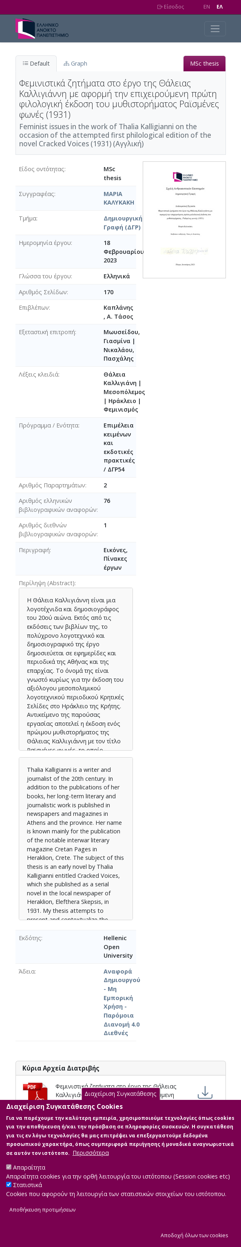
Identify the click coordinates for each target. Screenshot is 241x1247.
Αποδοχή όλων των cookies (194, 1237)
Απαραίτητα (29, 1169)
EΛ (220, 6)
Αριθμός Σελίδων (43, 292)
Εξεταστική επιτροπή (47, 332)
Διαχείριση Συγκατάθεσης (120, 1095)
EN (206, 6)
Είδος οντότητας (41, 169)
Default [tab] (36, 63)
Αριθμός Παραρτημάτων (52, 485)
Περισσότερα (91, 1155)
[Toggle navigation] (215, 28)
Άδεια (27, 971)
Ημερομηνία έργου (45, 243)
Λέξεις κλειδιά (38, 374)
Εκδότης (30, 938)
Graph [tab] (75, 63)
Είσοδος (170, 6)
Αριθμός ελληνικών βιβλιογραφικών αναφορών (58, 505)
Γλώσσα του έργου (45, 276)
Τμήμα (27, 218)
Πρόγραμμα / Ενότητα (48, 425)
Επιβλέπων (34, 307)
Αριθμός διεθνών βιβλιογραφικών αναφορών (58, 529)
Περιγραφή (34, 550)
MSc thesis (204, 63)
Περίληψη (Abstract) (47, 583)
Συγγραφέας (36, 194)
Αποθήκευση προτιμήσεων (42, 1211)
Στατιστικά (27, 1187)
